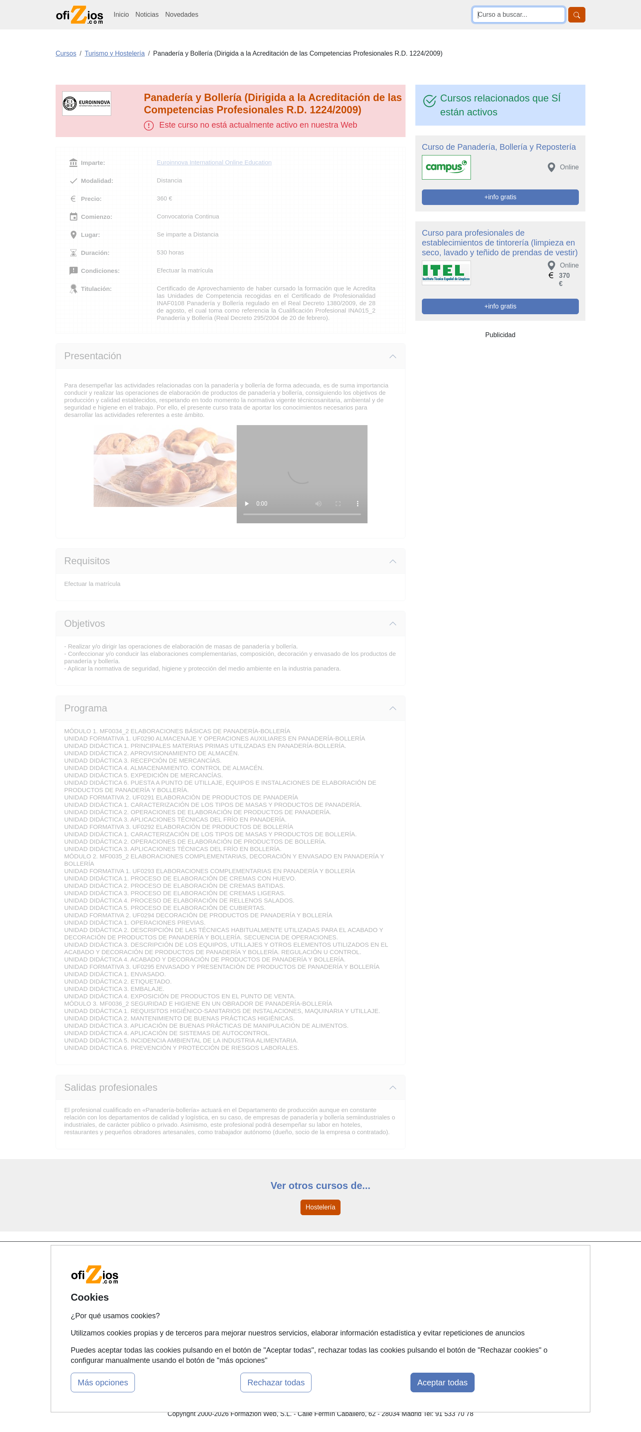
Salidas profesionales (110, 1087)
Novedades (181, 14)
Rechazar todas (276, 1382)
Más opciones (103, 1382)
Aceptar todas (442, 1382)
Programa (85, 708)
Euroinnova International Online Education (214, 162)
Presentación (92, 355)
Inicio (121, 14)
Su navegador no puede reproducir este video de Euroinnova (302, 474)
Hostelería (321, 1207)
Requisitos (87, 560)
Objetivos (84, 623)
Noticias (147, 14)
